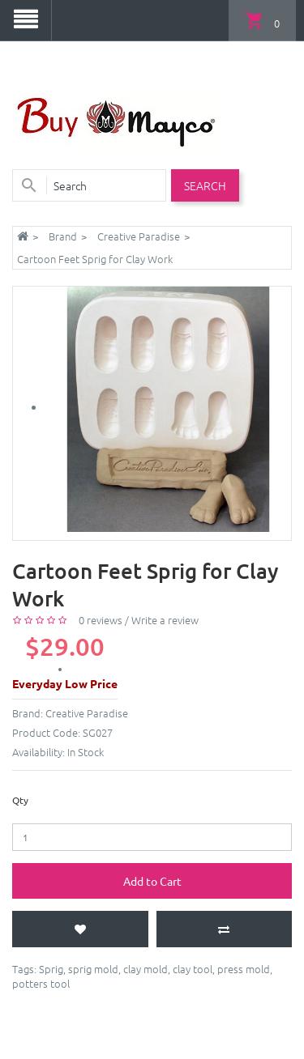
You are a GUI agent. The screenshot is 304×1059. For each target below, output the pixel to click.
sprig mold (93, 968)
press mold (243, 968)
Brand (63, 236)
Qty (20, 799)
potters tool (41, 983)
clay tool (192, 968)
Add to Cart (152, 881)
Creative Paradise (138, 236)
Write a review (165, 619)
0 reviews (100, 619)
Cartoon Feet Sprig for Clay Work (95, 258)
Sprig (51, 968)
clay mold (145, 968)
